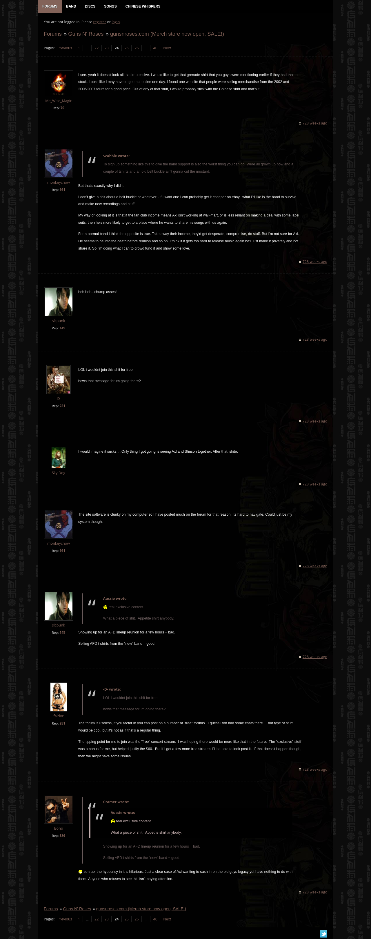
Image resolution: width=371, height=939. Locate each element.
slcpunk (58, 320)
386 (62, 835)
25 (127, 48)
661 (62, 189)
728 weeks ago (315, 123)
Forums (53, 34)
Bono (58, 828)
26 (136, 48)
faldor (59, 716)
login (116, 21)
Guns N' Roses (85, 34)
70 (62, 108)
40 (155, 48)
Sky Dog (59, 472)
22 (96, 48)
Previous (64, 48)
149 (62, 328)
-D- (58, 398)
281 (62, 723)
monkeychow (58, 182)
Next (167, 48)
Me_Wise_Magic (58, 100)
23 (107, 48)
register (99, 21)
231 (62, 406)
